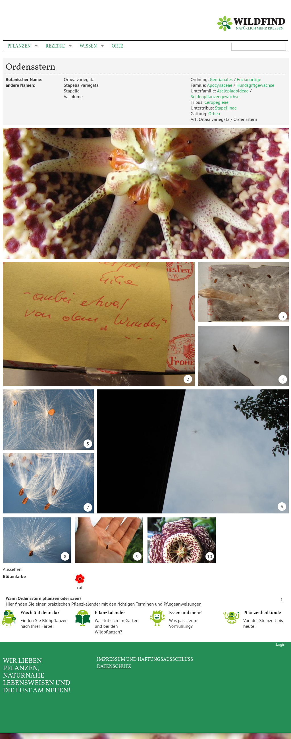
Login (280, 644)
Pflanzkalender (110, 613)
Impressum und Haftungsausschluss (145, 659)
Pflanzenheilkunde (262, 613)
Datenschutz (114, 666)
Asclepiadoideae (232, 91)
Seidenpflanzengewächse (215, 96)
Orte (117, 46)
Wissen (89, 46)
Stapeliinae (226, 108)
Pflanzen (20, 46)
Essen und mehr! (186, 613)
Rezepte (56, 46)
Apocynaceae (219, 85)
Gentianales (221, 79)
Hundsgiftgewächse (255, 85)
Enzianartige (249, 79)
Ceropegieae (216, 102)
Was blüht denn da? (40, 613)
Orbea (214, 113)
